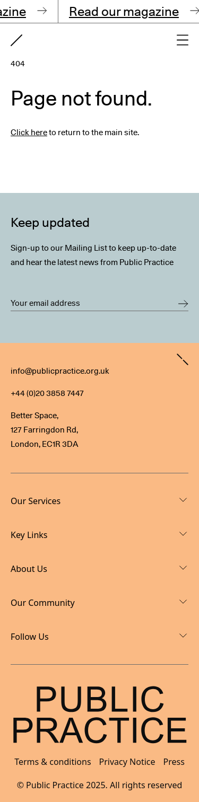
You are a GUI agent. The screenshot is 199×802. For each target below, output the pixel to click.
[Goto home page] (16, 40)
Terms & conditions (52, 762)
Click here (29, 132)
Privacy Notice (127, 762)
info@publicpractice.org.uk (60, 371)
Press (174, 762)
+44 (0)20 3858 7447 (47, 393)
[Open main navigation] (182, 40)
